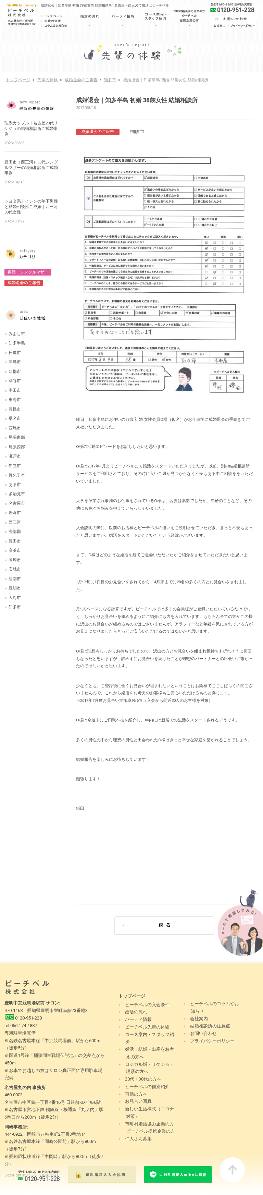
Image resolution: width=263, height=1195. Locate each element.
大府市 (15, 597)
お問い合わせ (203, 1033)
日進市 (15, 352)
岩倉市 (15, 512)
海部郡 (15, 531)
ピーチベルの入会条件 (147, 1004)
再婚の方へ (136, 1094)
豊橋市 (15, 409)
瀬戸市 (15, 456)
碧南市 (15, 578)
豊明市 (15, 588)
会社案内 (199, 1018)
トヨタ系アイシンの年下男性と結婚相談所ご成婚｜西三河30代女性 (31, 207)
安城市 (15, 569)
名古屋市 (17, 503)
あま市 (15, 484)
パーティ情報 (138, 1019)
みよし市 (17, 333)
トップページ (18, 79)
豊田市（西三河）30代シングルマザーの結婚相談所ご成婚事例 (31, 167)
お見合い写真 (138, 1101)
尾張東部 (17, 437)
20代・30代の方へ (143, 1079)
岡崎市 (15, 560)
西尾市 (15, 428)
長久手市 (17, 475)
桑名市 (15, 418)
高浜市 (15, 550)
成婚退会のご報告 (81, 79)
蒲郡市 (15, 371)
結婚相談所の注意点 (210, 1025)
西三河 (15, 522)
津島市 (15, 361)
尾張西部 (17, 446)
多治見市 (17, 493)
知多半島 (17, 343)
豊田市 (15, 541)
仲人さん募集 (138, 1138)
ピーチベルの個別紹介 (147, 1086)
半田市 (15, 390)
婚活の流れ (136, 1011)
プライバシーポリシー (212, 1041)
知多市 (110, 79)
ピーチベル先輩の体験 (147, 1026)
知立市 (15, 465)
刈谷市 (15, 380)
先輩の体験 (47, 79)
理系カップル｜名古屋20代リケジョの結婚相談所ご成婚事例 (31, 128)
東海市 (15, 399)
